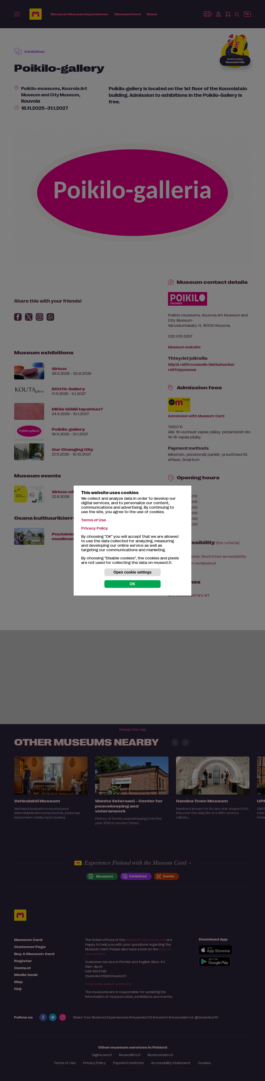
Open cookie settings (132, 572)
